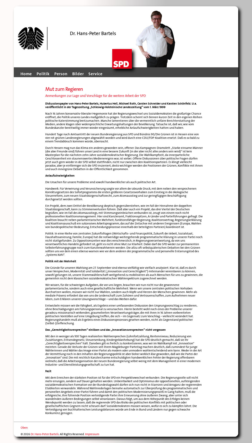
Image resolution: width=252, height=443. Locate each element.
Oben (24, 427)
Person (61, 73)
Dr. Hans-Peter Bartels (45, 434)
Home (26, 73)
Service (95, 73)
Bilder (78, 73)
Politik (43, 73)
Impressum (92, 434)
